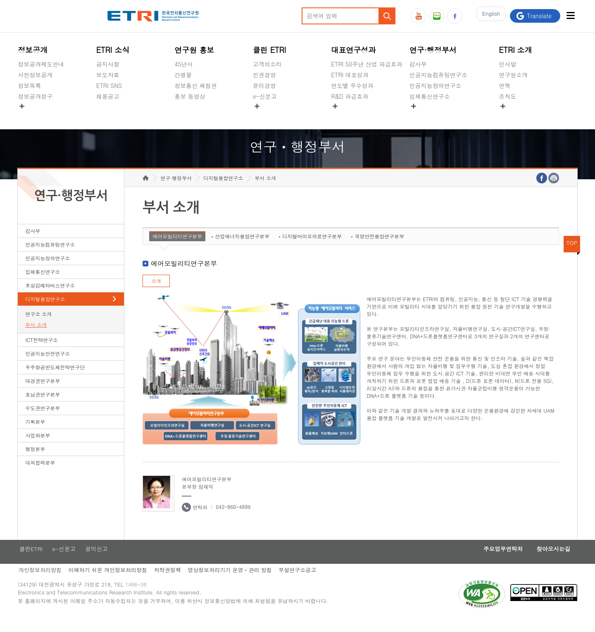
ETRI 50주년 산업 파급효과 (366, 64)
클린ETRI (30, 562)
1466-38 (139, 600)
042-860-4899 (233, 519)
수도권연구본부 (42, 420)
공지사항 (107, 64)
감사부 (418, 64)
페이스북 (454, 16)
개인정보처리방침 (39, 584)
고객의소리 (267, 64)
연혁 (504, 85)
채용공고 (107, 96)
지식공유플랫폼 (351, 116)
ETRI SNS (109, 85)
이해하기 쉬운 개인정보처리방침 (108, 584)
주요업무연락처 (496, 562)
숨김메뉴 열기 (22, 106)
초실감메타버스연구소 (438, 116)
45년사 (183, 64)
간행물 (183, 75)
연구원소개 (513, 75)
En (489, 15)
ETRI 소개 (515, 50)
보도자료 (107, 75)
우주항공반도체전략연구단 (55, 379)
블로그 (436, 16)
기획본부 (35, 434)
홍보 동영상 (189, 96)
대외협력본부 (40, 475)
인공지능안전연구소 (47, 366)
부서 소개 (36, 337)
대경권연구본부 (42, 393)
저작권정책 (169, 584)
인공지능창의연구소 (435, 85)
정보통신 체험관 (195, 85)
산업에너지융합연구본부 (242, 248)
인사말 (507, 64)
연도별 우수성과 (352, 85)
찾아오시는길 (551, 562)
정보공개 (33, 50)
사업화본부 (37, 447)
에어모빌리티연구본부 (177, 248)
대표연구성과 (353, 50)
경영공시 (29, 116)
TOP (571, 255)
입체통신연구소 (429, 96)
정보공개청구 (35, 96)
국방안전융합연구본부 (379, 248)
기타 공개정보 (517, 116)
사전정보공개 (35, 75)
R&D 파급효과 (349, 96)
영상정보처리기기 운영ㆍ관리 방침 (233, 584)
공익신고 (264, 116)
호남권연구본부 (42, 407)
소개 (156, 293)
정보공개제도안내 (41, 64)
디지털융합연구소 (45, 311)
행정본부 (35, 461)
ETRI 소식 (113, 50)
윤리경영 (264, 85)
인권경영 (264, 75)
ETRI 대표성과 (350, 75)
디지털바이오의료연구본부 (312, 248)
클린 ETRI (269, 50)
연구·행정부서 (433, 50)
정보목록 (29, 85)
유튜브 (418, 16)
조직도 (507, 96)
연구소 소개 (38, 326)
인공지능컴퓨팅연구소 (438, 75)
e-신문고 (265, 96)
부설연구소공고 (302, 584)
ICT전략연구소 (41, 352)
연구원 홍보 (194, 50)
